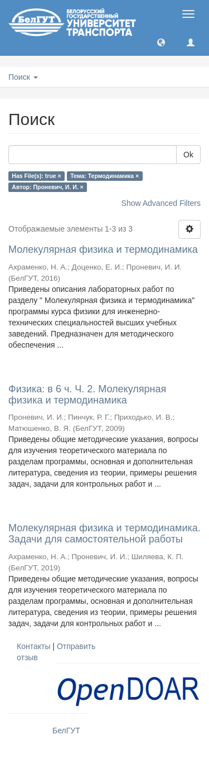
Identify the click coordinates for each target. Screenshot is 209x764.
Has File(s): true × (36, 175)
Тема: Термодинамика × (104, 175)
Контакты (33, 646)
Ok (188, 154)
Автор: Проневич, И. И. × (47, 187)
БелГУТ (66, 730)
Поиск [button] (23, 77)
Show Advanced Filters (161, 203)
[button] (161, 41)
